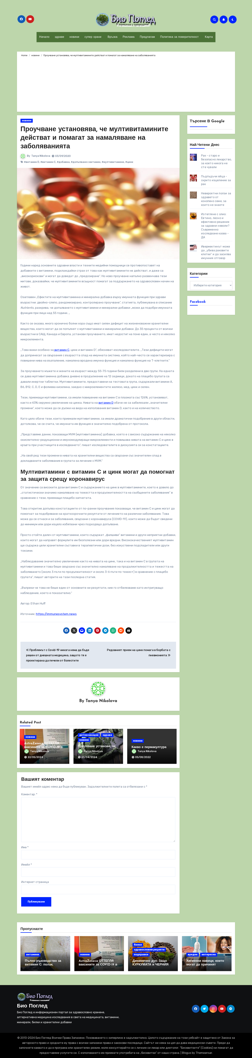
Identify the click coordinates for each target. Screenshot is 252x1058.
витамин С (61, 350)
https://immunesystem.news (56, 614)
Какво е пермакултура (149, 747)
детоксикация (88, 735)
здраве (59, 37)
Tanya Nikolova (40, 155)
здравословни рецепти (149, 949)
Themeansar (204, 1053)
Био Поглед (32, 1006)
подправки (141, 954)
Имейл (26, 864)
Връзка (112, 37)
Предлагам (147, 37)
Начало (44, 37)
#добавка (63, 162)
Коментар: (29, 794)
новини (74, 37)
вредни (192, 954)
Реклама (129, 37)
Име (25, 847)
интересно (209, 954)
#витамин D (31, 162)
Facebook (198, 302)
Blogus (186, 1053)
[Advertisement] (126, 83)
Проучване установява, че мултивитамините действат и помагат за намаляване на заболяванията (94, 138)
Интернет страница (35, 882)
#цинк (129, 162)
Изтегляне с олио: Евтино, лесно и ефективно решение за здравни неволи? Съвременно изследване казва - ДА (215, 226)
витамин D (106, 402)
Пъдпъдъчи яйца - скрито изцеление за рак (216, 180)
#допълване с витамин (85, 162)
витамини (32, 954)
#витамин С (48, 162)
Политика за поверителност (179, 37)
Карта (208, 37)
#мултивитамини (113, 162)
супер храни (93, 37)
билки (138, 944)
